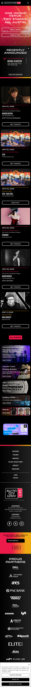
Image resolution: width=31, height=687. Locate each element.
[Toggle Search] (28, 3)
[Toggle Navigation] (3, 2)
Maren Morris (7, 276)
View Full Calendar (15, 74)
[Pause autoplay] (28, 48)
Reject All (15, 679)
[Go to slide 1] (13, 433)
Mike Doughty (6, 317)
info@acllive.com (15, 518)
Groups (15, 469)
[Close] (29, 664)
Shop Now (6, 413)
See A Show (15, 29)
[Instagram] (21, 523)
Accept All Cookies (15, 684)
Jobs (15, 475)
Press (15, 478)
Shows (15, 451)
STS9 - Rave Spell (7, 194)
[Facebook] (9, 523)
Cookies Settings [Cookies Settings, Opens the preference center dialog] (15, 675)
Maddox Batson (7, 114)
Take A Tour (15, 35)
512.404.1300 (15, 516)
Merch (15, 458)
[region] (15, 674)
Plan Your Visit (15, 462)
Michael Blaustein (14, 61)
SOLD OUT (15, 203)
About (15, 465)
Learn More (6, 360)
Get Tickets (15, 124)
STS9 (3, 155)
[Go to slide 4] (17, 433)
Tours (15, 455)
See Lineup (6, 391)
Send (16, 547)
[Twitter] (15, 523)
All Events (15, 337)
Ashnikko (5, 235)
